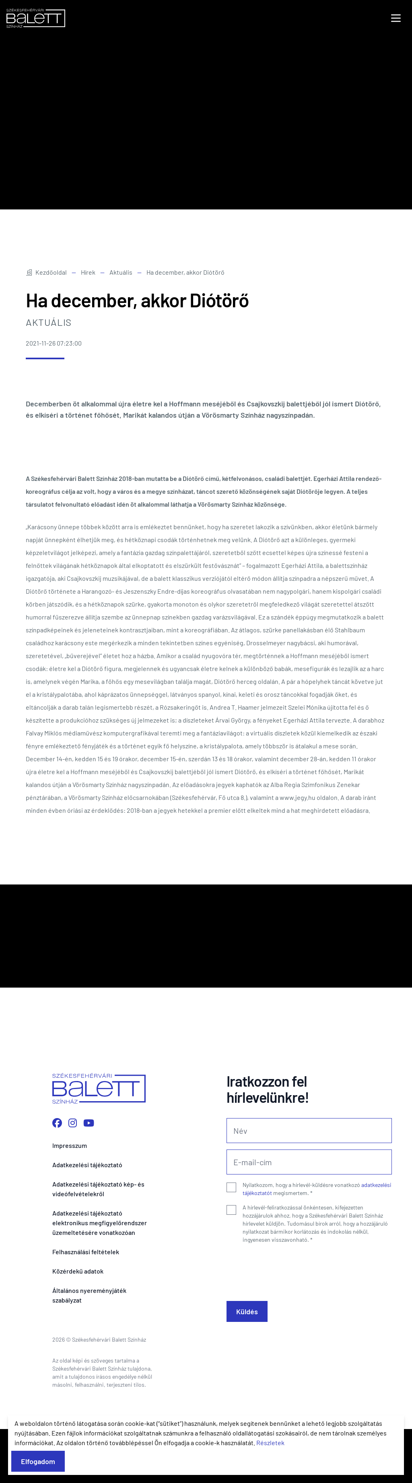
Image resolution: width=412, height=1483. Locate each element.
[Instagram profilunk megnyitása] (72, 1177)
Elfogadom (38, 1461)
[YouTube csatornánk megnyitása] (88, 1177)
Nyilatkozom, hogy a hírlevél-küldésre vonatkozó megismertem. (317, 1242)
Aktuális (120, 326)
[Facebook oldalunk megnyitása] (57, 1177)
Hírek (88, 326)
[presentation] (288, 1323)
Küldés (247, 1365)
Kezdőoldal (46, 326)
